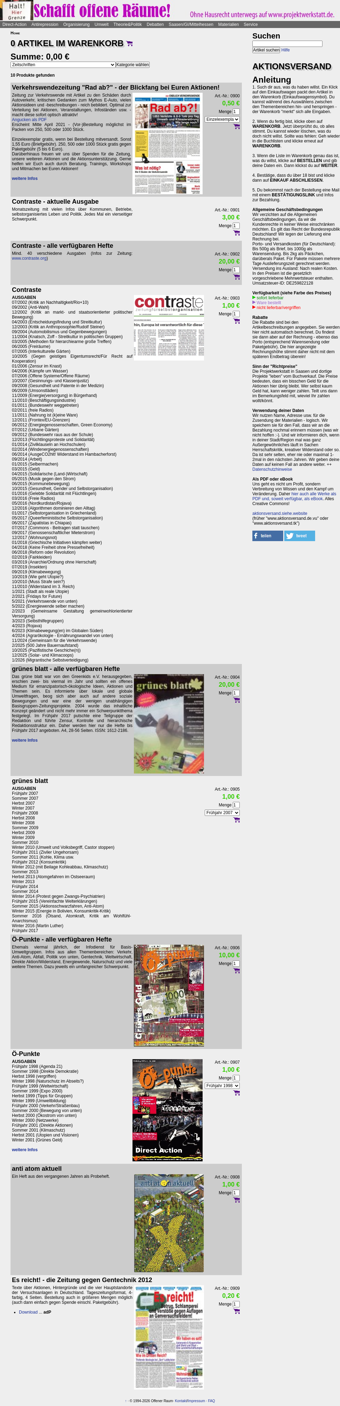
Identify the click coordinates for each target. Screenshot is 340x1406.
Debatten (155, 24)
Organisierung (76, 24)
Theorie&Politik (128, 24)
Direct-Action (14, 24)
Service (251, 24)
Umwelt (102, 24)
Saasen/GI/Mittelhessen (191, 24)
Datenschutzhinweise (272, 469)
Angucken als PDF (29, 119)
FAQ (211, 1401)
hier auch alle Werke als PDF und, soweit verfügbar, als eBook (294, 496)
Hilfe (285, 50)
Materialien (228, 24)
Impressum (196, 1401)
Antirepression (45, 24)
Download (28, 1312)
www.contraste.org (29, 258)
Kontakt (181, 1401)
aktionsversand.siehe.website (279, 513)
